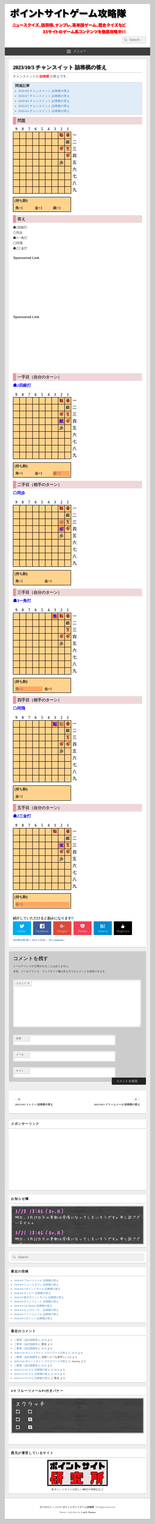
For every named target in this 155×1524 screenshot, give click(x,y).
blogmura (123, 931)
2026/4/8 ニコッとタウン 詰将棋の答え (36, 1285)
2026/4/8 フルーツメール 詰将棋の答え (36, 1280)
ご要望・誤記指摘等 (26, 1340)
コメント (23, 983)
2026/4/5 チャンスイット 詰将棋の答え (44, 106)
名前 (18, 1038)
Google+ (62, 931)
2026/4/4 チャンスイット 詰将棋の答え (44, 111)
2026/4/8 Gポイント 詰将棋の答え (33, 1318)
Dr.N (34, 940)
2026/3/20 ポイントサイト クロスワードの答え (41, 1353)
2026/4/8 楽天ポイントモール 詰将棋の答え (39, 1297)
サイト (20, 1071)
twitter (22, 931)
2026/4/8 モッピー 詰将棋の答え (32, 1293)
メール (20, 1054)
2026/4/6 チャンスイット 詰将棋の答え (44, 101)
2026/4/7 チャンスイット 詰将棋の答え (44, 96)
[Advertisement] (43, 287)
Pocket (82, 931)
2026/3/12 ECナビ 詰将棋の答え (32, 1370)
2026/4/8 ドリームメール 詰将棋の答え (36, 1314)
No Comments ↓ (57, 940)
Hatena (102, 931)
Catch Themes (88, 1512)
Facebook (42, 931)
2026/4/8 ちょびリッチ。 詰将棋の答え (36, 1310)
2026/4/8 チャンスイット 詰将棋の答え (44, 90)
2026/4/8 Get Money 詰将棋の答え (33, 1306)
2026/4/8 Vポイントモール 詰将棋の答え (37, 1289)
